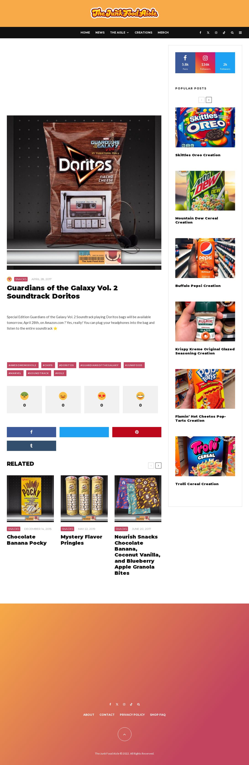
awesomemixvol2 (23, 365)
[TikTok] (224, 32)
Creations (143, 32)
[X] (208, 32)
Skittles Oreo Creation (197, 155)
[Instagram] (216, 32)
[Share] (31, 432)
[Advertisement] (84, 79)
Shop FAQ (158, 714)
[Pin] (137, 432)
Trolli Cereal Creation (197, 484)
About (88, 714)
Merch (163, 32)
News (100, 32)
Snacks (20, 279)
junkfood (134, 365)
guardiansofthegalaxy (100, 365)
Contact (107, 714)
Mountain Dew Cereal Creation (196, 220)
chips (49, 365)
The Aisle (117, 32)
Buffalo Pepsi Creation (198, 286)
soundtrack (39, 373)
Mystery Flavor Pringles (81, 540)
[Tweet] (84, 432)
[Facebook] (200, 32)
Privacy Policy (132, 714)
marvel (15, 373)
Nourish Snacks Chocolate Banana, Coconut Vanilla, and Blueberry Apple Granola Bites (137, 555)
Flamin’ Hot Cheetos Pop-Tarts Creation (200, 418)
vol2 (60, 373)
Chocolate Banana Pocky (27, 540)
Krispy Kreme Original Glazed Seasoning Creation (205, 351)
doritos (67, 365)
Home (85, 32)
